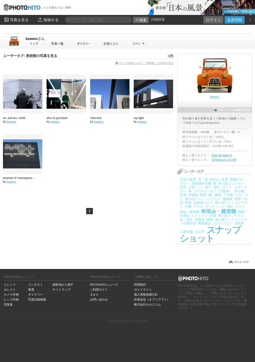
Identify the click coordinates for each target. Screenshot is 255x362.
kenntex (35, 39)
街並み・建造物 (218, 211)
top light (139, 118)
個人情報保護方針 (146, 294)
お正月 (199, 232)
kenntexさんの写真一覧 (58, 44)
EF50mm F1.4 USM (224, 159)
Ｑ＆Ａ (94, 294)
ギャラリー (35, 294)
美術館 (193, 195)
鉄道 (213, 215)
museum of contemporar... (18, 178)
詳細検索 (158, 19)
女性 (183, 187)
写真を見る (16, 19)
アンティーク (215, 206)
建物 (209, 219)
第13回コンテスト (231, 215)
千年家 (228, 195)
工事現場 (186, 232)
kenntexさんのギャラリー (84, 44)
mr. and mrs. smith (14, 118)
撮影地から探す (63, 284)
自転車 (239, 223)
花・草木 (186, 219)
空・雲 (203, 179)
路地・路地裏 (189, 212)
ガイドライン (143, 289)
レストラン (199, 215)
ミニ (200, 187)
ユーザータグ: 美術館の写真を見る (30, 56)
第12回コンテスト (231, 183)
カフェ (240, 206)
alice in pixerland (57, 118)
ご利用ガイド (99, 289)
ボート (227, 187)
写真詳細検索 (37, 299)
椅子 (208, 187)
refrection (96, 118)
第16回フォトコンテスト (203, 199)
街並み (214, 179)
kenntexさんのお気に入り (111, 44)
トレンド (10, 284)
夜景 (224, 179)
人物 (191, 187)
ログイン (213, 20)
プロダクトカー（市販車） (212, 191)
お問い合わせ (99, 299)
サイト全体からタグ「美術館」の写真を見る (146, 62)
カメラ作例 (11, 294)
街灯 (217, 187)
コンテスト (35, 284)
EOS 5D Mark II (222, 155)
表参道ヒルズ (203, 203)
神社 (230, 206)
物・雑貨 (214, 195)
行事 (188, 206)
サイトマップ (61, 289)
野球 (203, 195)
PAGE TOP (241, 262)
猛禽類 (227, 199)
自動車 (199, 219)
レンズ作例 (11, 299)
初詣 (188, 203)
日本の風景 (188, 179)
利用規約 (140, 284)
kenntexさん (35, 44)
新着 (31, 289)
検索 (141, 20)
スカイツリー (222, 223)
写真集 (8, 304)
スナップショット (210, 234)
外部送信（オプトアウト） (152, 299)
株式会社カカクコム (147, 304)
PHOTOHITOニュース (104, 284)
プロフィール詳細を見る (234, 110)
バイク (198, 206)
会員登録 (234, 20)
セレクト (10, 289)
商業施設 (204, 223)
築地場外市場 (201, 183)
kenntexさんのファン (138, 44)
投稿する (48, 19)
